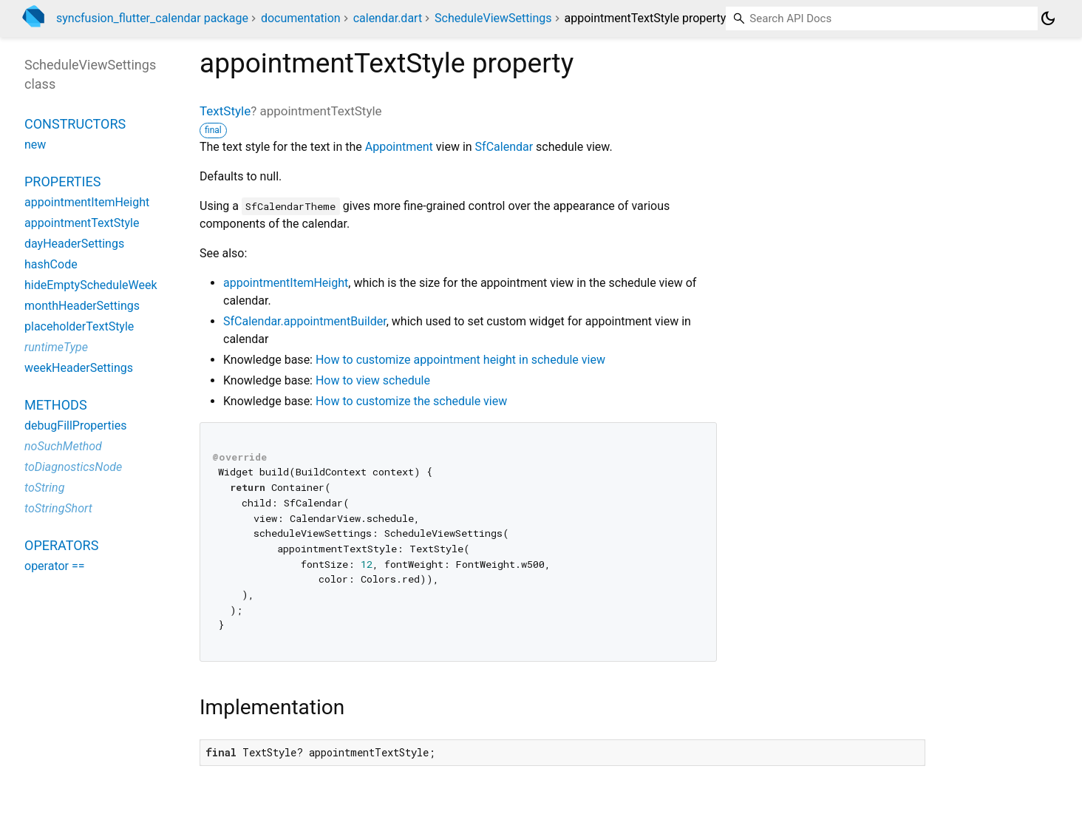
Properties (62, 181)
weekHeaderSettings (78, 368)
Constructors (75, 124)
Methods (55, 405)
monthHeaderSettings (82, 306)
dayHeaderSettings (74, 244)
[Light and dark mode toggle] (1048, 18)
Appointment (399, 147)
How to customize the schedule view (411, 401)
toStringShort (58, 508)
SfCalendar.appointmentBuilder (305, 321)
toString (44, 488)
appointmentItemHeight (285, 283)
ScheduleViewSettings (493, 18)
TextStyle (225, 111)
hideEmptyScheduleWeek (90, 285)
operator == (54, 566)
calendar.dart (387, 18)
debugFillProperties (75, 425)
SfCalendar (504, 147)
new (35, 145)
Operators (61, 545)
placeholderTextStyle (79, 326)
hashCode (51, 264)
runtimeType (56, 347)
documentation (301, 18)
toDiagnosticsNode (73, 467)
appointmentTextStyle (81, 223)
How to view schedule (373, 380)
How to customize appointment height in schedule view (460, 360)
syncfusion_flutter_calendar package (152, 18)
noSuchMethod (63, 446)
